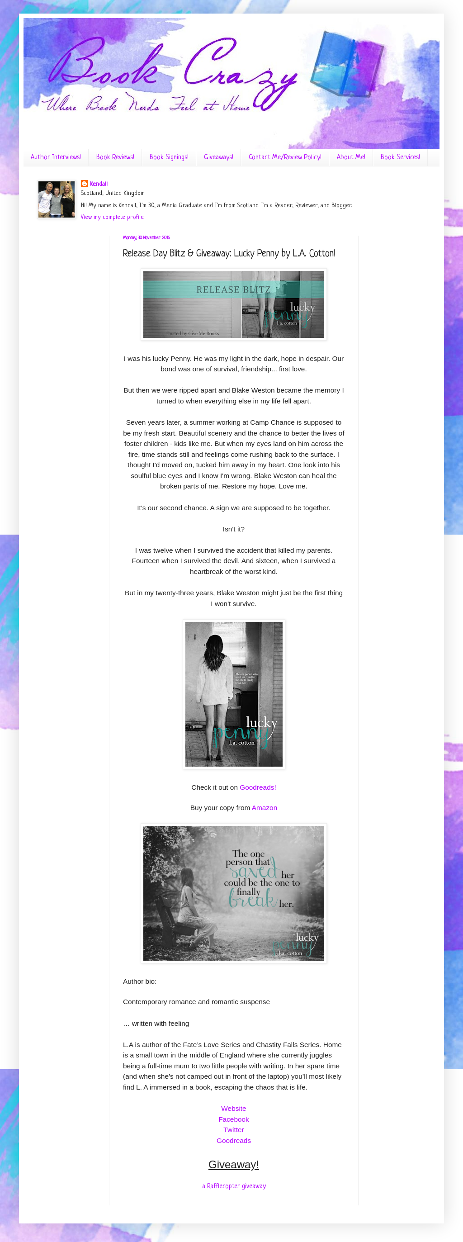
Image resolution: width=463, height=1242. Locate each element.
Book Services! (400, 157)
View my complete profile (112, 217)
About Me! (351, 157)
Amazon (264, 807)
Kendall (99, 184)
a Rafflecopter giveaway (234, 1186)
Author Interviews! (56, 157)
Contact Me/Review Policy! (285, 157)
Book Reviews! (115, 157)
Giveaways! (218, 157)
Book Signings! (169, 157)
